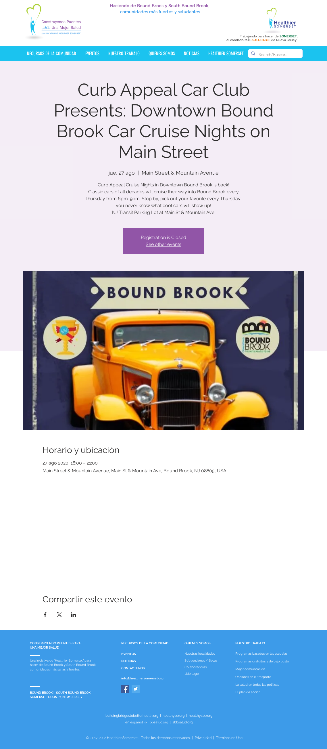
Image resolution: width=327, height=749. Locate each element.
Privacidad (203, 738)
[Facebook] (125, 689)
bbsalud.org (159, 722)
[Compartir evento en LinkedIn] (73, 614)
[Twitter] (136, 689)
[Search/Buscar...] (275, 54)
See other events (163, 244)
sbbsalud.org (182, 722)
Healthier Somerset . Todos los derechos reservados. (149, 738)
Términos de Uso (229, 738)
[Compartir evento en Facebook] (45, 614)
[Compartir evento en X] (59, 614)
